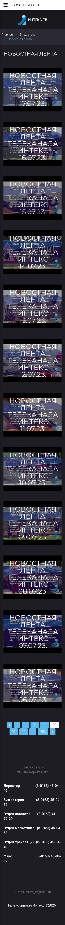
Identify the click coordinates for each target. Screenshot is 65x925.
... (25, 725)
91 (14, 732)
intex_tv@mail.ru (38, 890)
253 (43, 732)
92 (23, 732)
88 (35, 725)
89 (44, 725)
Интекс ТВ (32, 20)
